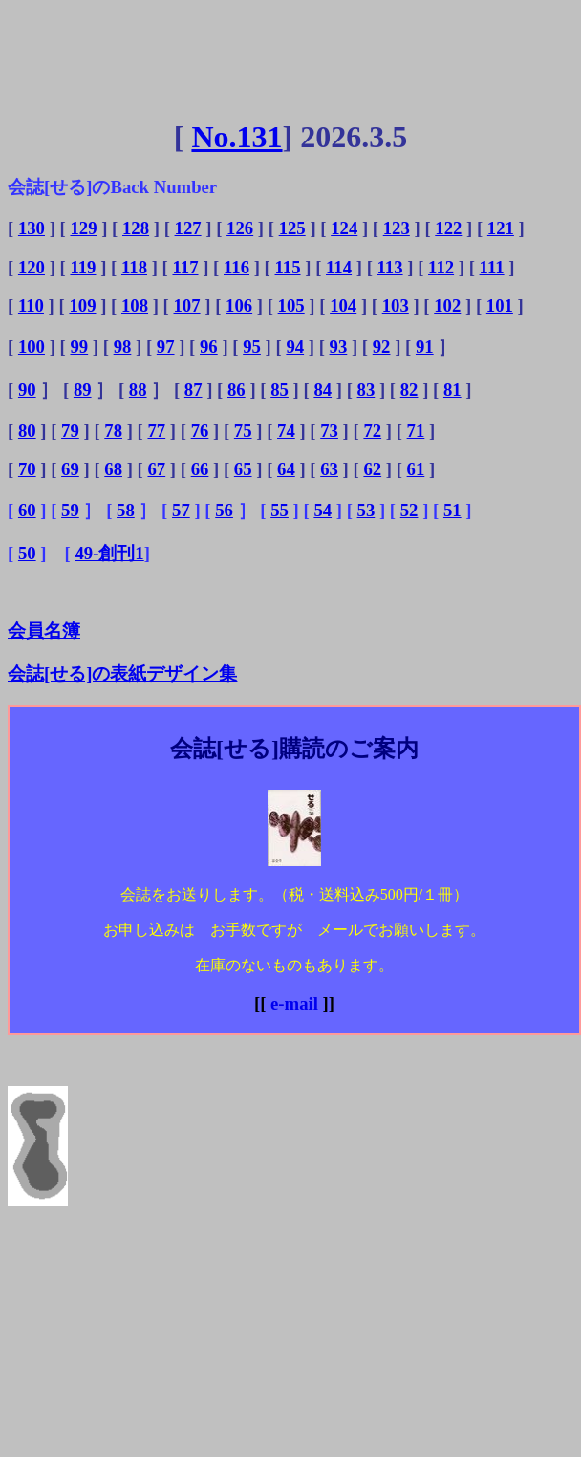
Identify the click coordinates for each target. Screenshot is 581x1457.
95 (252, 347)
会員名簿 (44, 630)
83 (366, 390)
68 (113, 469)
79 (70, 431)
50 (27, 553)
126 (239, 228)
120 (31, 267)
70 (27, 469)
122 (448, 228)
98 (123, 347)
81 (452, 390)
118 (134, 267)
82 (409, 390)
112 (441, 267)
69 (70, 469)
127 (188, 228)
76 (200, 431)
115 (288, 267)
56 (224, 510)
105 (291, 305)
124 (344, 228)
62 (372, 469)
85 (279, 390)
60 (27, 510)
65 (243, 469)
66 (200, 469)
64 (286, 469)
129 (83, 228)
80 (27, 431)
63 (329, 469)
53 (366, 510)
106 (239, 305)
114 (339, 267)
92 (382, 347)
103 (395, 305)
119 (83, 267)
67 (156, 469)
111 (492, 267)
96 (209, 347)
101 (499, 305)
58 (126, 510)
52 (409, 510)
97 (166, 347)
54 (322, 510)
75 (243, 431)
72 (372, 431)
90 (27, 390)
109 (82, 305)
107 (187, 305)
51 (452, 510)
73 (329, 431)
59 (70, 510)
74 (286, 431)
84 (322, 390)
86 (236, 390)
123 (396, 228)
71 (416, 431)
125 (292, 228)
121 (500, 228)
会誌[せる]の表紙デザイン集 (122, 673)
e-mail (294, 1003)
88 (138, 390)
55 (279, 510)
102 (447, 305)
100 (31, 347)
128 (135, 228)
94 (295, 347)
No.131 (236, 137)
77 (156, 431)
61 (416, 469)
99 (79, 347)
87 (193, 390)
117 (185, 267)
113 (390, 267)
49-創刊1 (109, 553)
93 (339, 347)
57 (181, 510)
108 (134, 305)
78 (113, 431)
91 (425, 347)
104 (343, 305)
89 (83, 390)
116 (236, 267)
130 (31, 228)
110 (31, 305)
